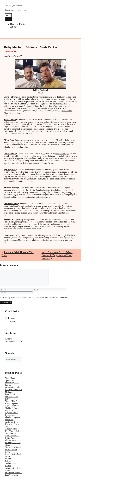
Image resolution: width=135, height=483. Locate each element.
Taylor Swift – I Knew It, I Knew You (12, 424)
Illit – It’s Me (10, 440)
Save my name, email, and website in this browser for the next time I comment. (35, 297)
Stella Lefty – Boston (10, 464)
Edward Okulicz (11, 204)
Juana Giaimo (10, 120)
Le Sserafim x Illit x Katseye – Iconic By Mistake (13, 389)
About (13, 26)
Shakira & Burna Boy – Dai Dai (12, 409)
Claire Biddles (10, 154)
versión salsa (67, 111)
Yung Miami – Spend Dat (11, 379)
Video (36, 90)
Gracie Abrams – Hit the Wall (12, 437)
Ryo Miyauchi (10, 169)
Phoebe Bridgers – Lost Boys (12, 418)
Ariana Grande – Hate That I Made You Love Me (12, 431)
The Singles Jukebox (13, 6)
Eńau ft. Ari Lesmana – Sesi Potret (11, 396)
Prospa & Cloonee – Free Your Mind (13, 473)
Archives (9, 339)
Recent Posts (17, 24)
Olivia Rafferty (10, 97)
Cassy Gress (9, 235)
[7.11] (40, 92)
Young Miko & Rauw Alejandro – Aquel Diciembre (12, 403)
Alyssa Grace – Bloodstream (11, 414)
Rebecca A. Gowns (12, 219)
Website (43, 90)
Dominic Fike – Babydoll (11, 460)
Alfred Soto (9, 140)
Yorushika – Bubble (13, 447)
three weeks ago (62, 154)
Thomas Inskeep (11, 188)
